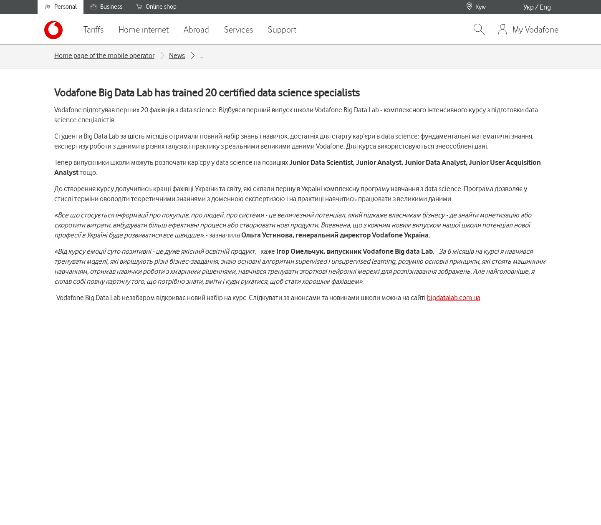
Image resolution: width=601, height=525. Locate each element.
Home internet (144, 29)
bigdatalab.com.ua (453, 297)
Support (282, 29)
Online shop (156, 6)
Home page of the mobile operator (104, 55)
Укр (529, 7)
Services (238, 29)
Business (106, 6)
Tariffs (93, 29)
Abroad (196, 29)
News (177, 55)
